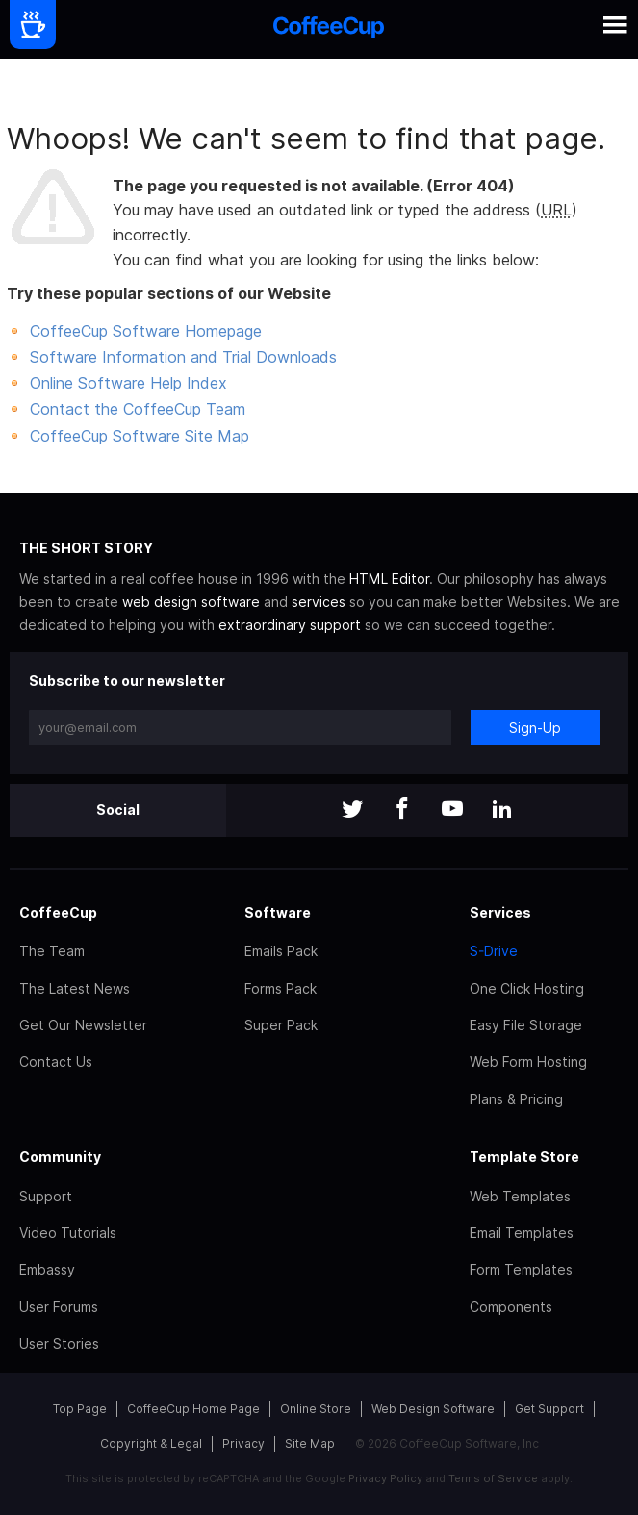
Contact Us (55, 1061)
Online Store (315, 1408)
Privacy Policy (385, 1478)
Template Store (524, 1157)
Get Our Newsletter (83, 1025)
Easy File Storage (526, 1025)
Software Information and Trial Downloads (183, 356)
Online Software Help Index (128, 382)
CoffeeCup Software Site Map (139, 435)
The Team (52, 951)
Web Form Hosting (528, 1061)
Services (500, 912)
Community (60, 1157)
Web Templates (520, 1196)
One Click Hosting (527, 988)
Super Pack (281, 1025)
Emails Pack (281, 951)
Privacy (243, 1443)
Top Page (80, 1408)
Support (45, 1196)
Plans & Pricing (516, 1099)
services (318, 601)
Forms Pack (280, 988)
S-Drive (494, 951)
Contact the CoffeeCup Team (137, 408)
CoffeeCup (58, 912)
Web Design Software (433, 1408)
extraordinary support (289, 625)
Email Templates (522, 1233)
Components (511, 1307)
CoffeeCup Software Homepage (146, 331)
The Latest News (74, 988)
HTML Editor (389, 578)
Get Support (549, 1408)
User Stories (59, 1343)
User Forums (58, 1307)
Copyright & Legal (151, 1443)
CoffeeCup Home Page (193, 1408)
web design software (191, 601)
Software (277, 912)
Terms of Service (493, 1478)
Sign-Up (535, 728)
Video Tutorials (67, 1233)
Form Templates (521, 1269)
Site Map (310, 1443)
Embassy (47, 1269)
